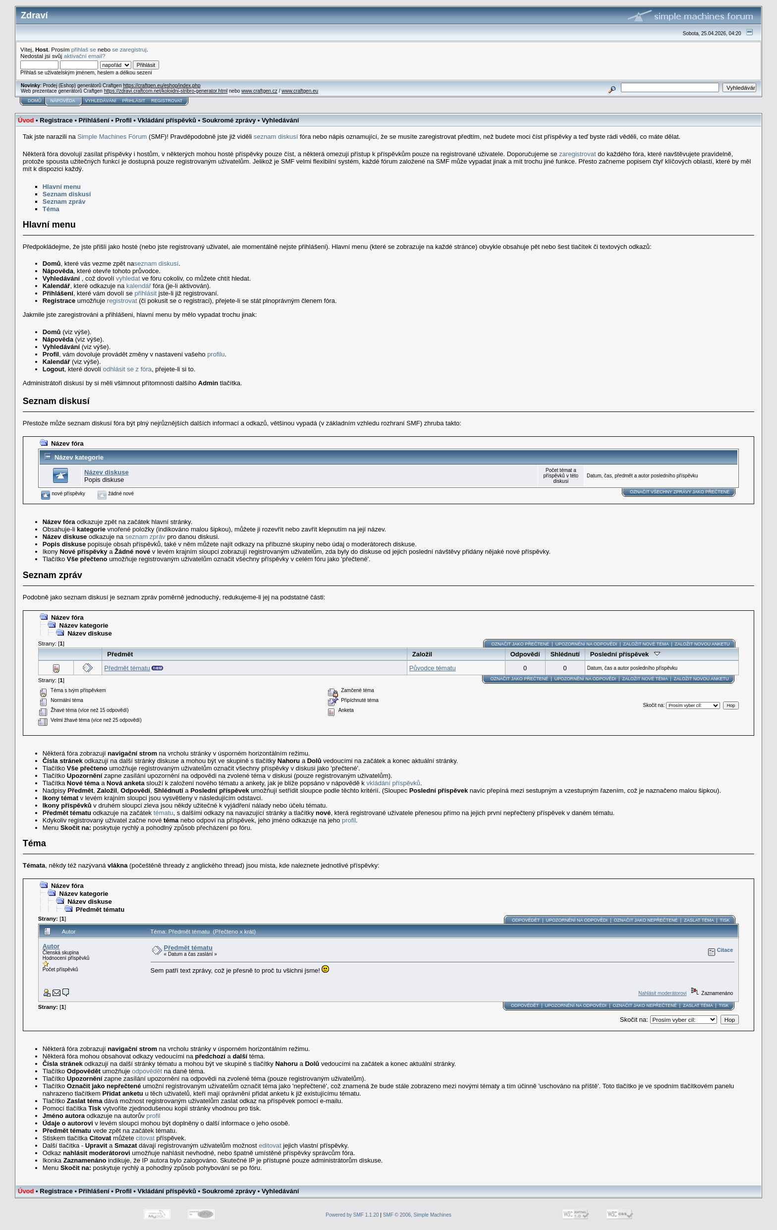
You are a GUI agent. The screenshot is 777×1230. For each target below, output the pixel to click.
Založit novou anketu (702, 644)
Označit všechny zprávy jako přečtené (679, 491)
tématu (163, 813)
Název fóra (67, 443)
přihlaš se (83, 49)
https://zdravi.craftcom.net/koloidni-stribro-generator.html (166, 91)
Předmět (120, 654)
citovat (145, 1138)
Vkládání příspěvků (166, 120)
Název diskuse (106, 472)
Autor (51, 946)
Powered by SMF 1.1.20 (352, 1215)
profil (349, 820)
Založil (422, 654)
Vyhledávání (100, 100)
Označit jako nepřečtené (645, 920)
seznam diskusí (276, 136)
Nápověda (63, 100)
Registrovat (166, 100)
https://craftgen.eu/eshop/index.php (161, 85)
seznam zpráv (145, 536)
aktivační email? (85, 56)
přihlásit (145, 293)
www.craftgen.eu (299, 91)
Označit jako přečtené (520, 644)
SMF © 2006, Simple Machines (417, 1215)
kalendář (138, 286)
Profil (123, 120)
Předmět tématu (127, 668)
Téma (51, 209)
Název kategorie (79, 457)
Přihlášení (94, 120)
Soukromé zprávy (229, 120)
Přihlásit (134, 100)
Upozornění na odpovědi (586, 644)
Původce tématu (432, 668)
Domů (35, 100)
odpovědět (147, 1071)
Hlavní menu (62, 186)
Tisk (724, 920)
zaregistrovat (577, 154)
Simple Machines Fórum (112, 136)
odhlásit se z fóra (127, 369)
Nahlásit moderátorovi (662, 993)
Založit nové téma (646, 644)
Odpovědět (526, 920)
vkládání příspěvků (393, 783)
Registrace (56, 120)
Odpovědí (525, 654)
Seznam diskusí (67, 194)
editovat (270, 1145)
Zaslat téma (699, 920)
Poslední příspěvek (625, 654)
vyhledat (128, 278)
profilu (215, 354)
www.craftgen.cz (259, 91)
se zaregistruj (129, 49)
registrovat (122, 300)
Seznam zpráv (64, 201)
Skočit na (653, 705)
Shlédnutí (565, 654)
